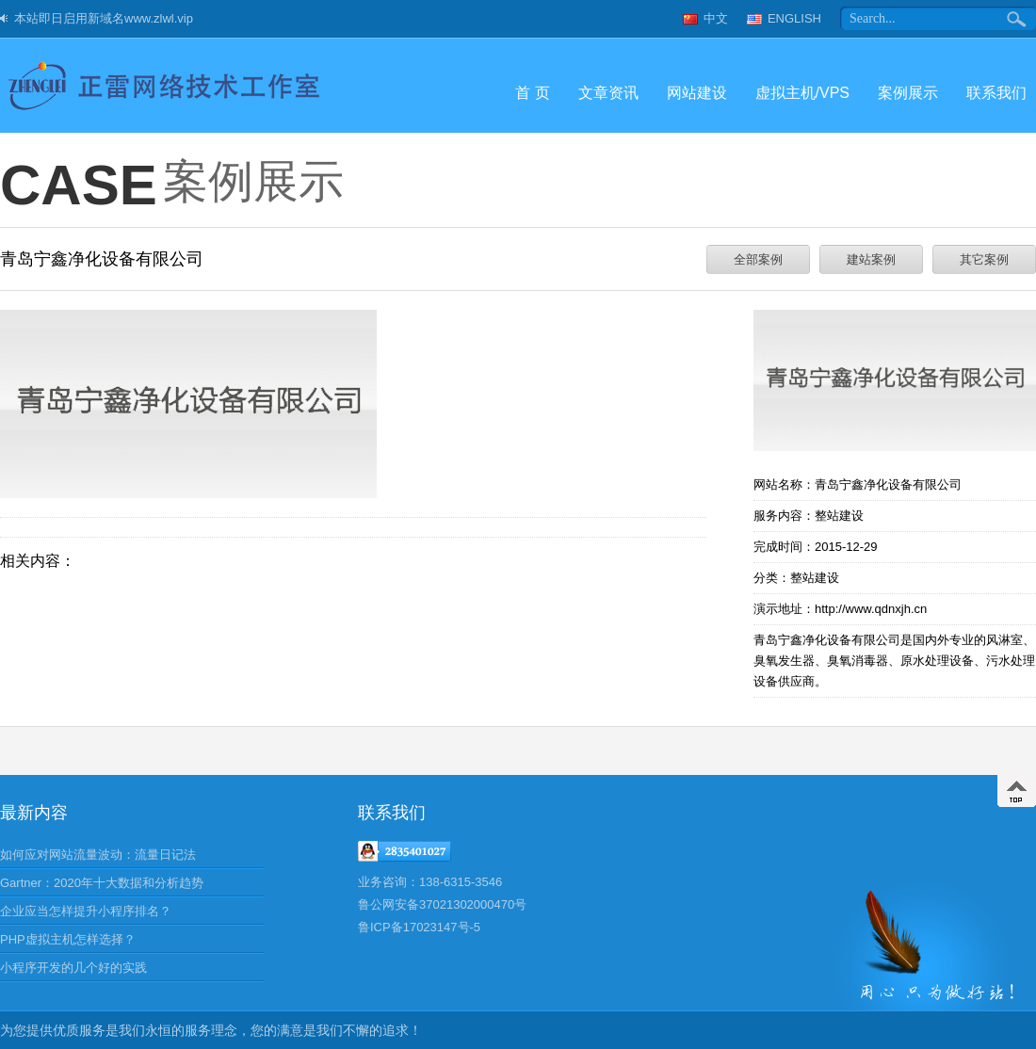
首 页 (532, 93)
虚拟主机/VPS (802, 93)
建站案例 (871, 259)
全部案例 (758, 259)
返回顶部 (1016, 791)
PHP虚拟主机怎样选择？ (68, 939)
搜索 (1018, 18)
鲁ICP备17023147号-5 (419, 927)
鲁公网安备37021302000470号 (442, 904)
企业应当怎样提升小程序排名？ (85, 911)
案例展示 (908, 93)
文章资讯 (608, 93)
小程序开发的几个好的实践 (73, 967)
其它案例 (984, 259)
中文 (716, 18)
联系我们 (996, 93)
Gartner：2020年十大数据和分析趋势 (101, 883)
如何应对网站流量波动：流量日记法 (98, 854)
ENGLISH (794, 18)
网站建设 (697, 93)
